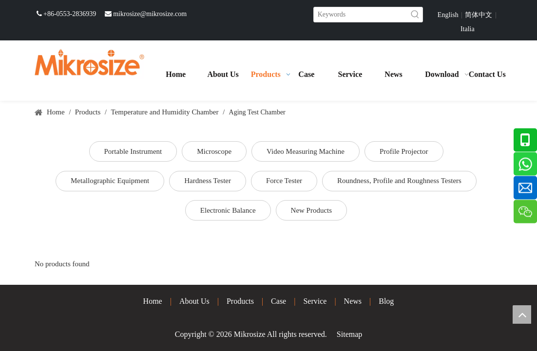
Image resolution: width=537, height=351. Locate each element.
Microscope (214, 151)
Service (314, 301)
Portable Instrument (133, 151)
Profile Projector (404, 151)
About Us (194, 301)
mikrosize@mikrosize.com (150, 14)
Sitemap (349, 334)
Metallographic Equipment (110, 181)
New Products (311, 210)
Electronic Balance (228, 210)
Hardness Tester (207, 181)
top (522, 314)
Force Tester (284, 181)
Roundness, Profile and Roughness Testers (399, 181)
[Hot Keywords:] (415, 14)
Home (152, 301)
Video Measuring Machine (306, 151)
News (353, 301)
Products (240, 301)
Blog (386, 301)
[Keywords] (361, 14)
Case (278, 301)
